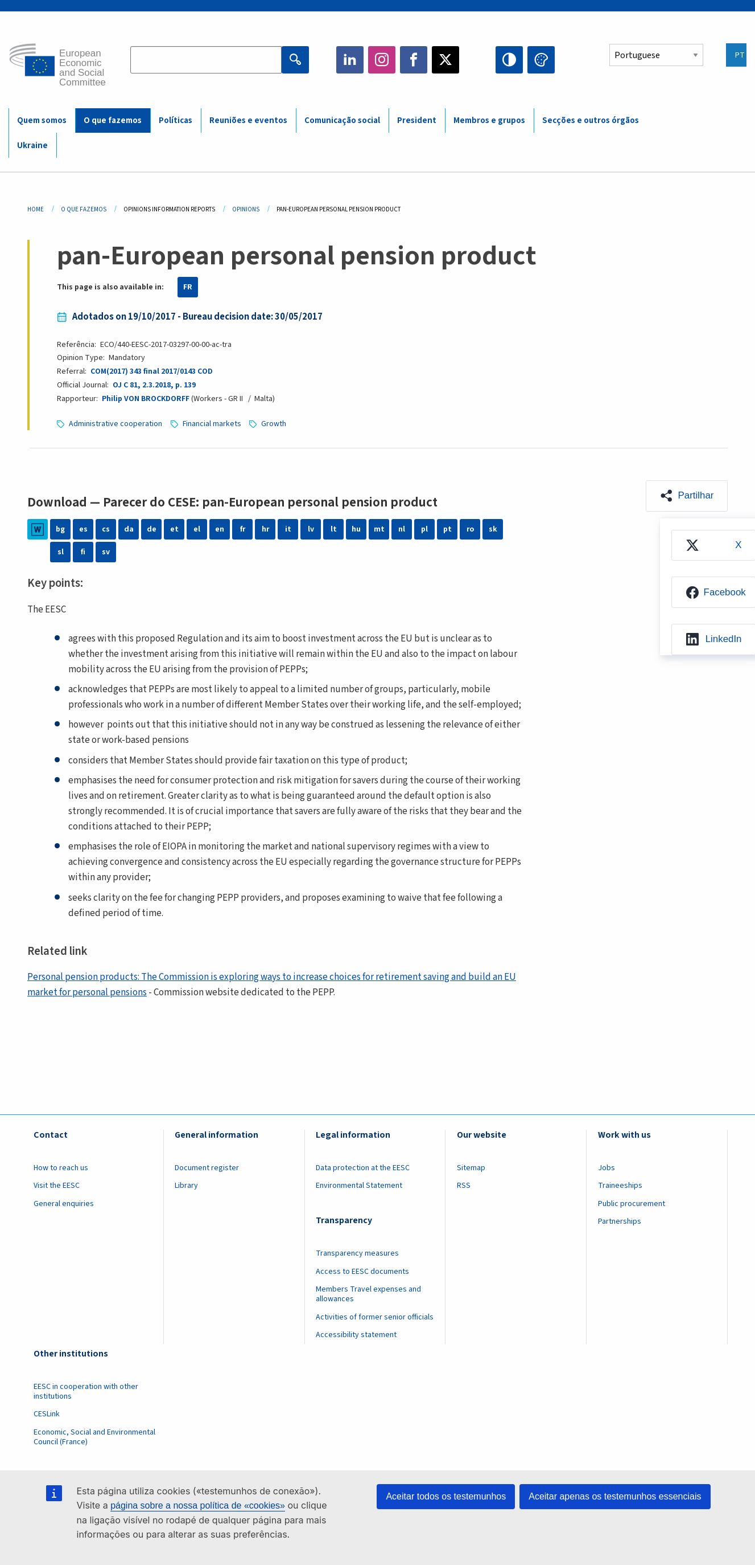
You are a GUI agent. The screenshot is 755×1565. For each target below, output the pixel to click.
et (174, 529)
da (129, 529)
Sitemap (471, 1168)
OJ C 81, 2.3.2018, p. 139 (154, 385)
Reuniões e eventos (248, 120)
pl (424, 529)
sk (493, 529)
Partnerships (619, 1221)
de (151, 529)
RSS (464, 1185)
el (196, 529)
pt (447, 529)
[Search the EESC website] (206, 59)
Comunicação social (342, 120)
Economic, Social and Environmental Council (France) (94, 1437)
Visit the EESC (57, 1185)
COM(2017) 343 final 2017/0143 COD (151, 371)
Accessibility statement (356, 1335)
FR (187, 287)
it (288, 529)
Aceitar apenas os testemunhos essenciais (615, 1496)
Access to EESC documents (362, 1271)
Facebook (413, 59)
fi (83, 552)
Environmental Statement (359, 1185)
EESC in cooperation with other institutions (86, 1391)
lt (334, 529)
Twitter (445, 59)
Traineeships (620, 1185)
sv (106, 552)
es (83, 529)
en (219, 529)
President (416, 120)
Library (186, 1185)
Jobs (606, 1168)
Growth (274, 424)
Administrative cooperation (115, 424)
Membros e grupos (489, 120)
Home (35, 209)
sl (60, 552)
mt (379, 529)
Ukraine (32, 146)
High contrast (509, 59)
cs (106, 529)
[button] (686, 496)
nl (401, 529)
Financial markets (212, 424)
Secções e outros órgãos (590, 120)
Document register (207, 1168)
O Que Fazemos (83, 209)
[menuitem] (713, 545)
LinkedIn (350, 59)
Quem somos (42, 120)
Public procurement (631, 1203)
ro (470, 529)
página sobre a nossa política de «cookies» (197, 1505)
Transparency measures (357, 1253)
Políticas (175, 120)
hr (265, 529)
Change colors (541, 59)
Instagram (381, 59)
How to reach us (61, 1168)
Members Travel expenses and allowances (368, 1294)
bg (60, 529)
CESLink (47, 1414)
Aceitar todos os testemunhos (446, 1496)
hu (356, 529)
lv (311, 529)
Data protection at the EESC (363, 1168)
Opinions (245, 209)
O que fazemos (113, 120)
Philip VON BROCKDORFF (145, 398)
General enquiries (64, 1203)
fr (242, 529)
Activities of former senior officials (375, 1317)
